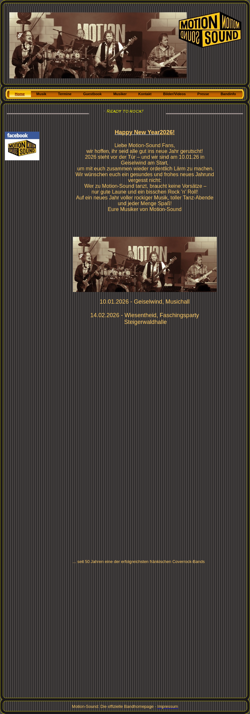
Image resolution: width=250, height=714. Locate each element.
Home (20, 94)
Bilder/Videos (174, 94)
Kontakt (145, 94)
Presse (203, 94)
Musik (41, 94)
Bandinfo (228, 94)
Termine (65, 94)
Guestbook (92, 94)
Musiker (120, 94)
